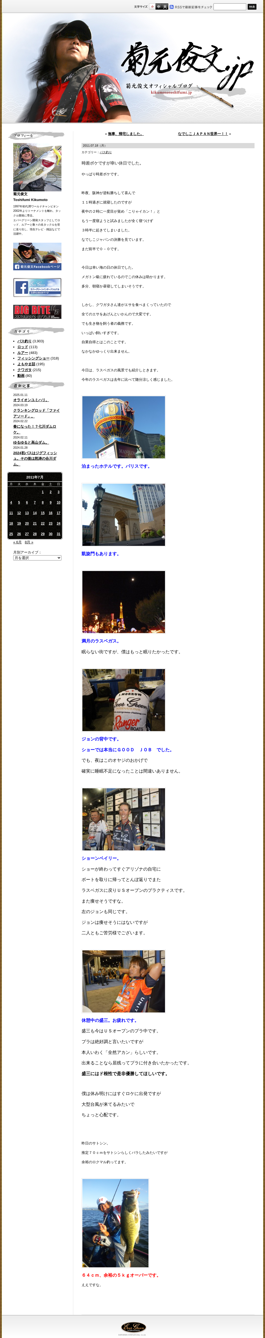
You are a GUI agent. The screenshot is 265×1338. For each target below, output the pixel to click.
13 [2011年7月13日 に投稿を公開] (27, 513)
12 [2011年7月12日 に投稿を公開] (19, 513)
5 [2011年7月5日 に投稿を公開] (19, 502)
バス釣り (24, 341)
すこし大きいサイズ (158, 6)
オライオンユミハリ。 (31, 400)
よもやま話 (26, 364)
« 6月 (17, 542)
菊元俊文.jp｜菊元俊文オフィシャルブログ (132, 68)
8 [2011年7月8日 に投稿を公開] (43, 502)
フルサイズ (165, 6)
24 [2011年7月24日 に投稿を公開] (58, 523)
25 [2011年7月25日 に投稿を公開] (11, 534)
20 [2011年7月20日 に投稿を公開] (27, 523)
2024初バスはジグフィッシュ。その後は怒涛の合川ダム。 (35, 459)
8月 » (29, 542)
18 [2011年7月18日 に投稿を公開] (11, 523)
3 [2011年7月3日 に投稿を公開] (59, 492)
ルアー (22, 353)
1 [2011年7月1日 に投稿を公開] (43, 492)
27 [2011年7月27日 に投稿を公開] (27, 534)
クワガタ (24, 370)
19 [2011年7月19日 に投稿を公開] (19, 523)
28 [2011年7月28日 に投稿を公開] (35, 534)
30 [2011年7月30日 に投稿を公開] (50, 534)
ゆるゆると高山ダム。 (31, 442)
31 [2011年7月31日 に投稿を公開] (58, 534)
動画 (21, 376)
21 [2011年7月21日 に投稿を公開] (35, 523)
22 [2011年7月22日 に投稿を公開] (42, 523)
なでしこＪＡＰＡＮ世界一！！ (203, 134)
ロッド (22, 347)
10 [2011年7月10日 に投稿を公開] (58, 502)
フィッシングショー (33, 358)
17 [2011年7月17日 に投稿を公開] (58, 513)
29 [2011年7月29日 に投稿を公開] (42, 534)
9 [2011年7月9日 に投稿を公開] (51, 502)
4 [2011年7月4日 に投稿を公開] (11, 502)
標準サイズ (152, 6)
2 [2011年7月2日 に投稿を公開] (51, 492)
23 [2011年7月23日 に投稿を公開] (50, 523)
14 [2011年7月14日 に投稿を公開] (35, 513)
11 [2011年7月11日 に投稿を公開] (11, 513)
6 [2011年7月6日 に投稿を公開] (27, 502)
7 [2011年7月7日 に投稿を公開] (35, 502)
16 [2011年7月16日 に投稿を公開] (50, 513)
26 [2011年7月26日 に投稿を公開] (19, 534)
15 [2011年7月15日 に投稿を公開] (42, 513)
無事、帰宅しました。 (126, 134)
